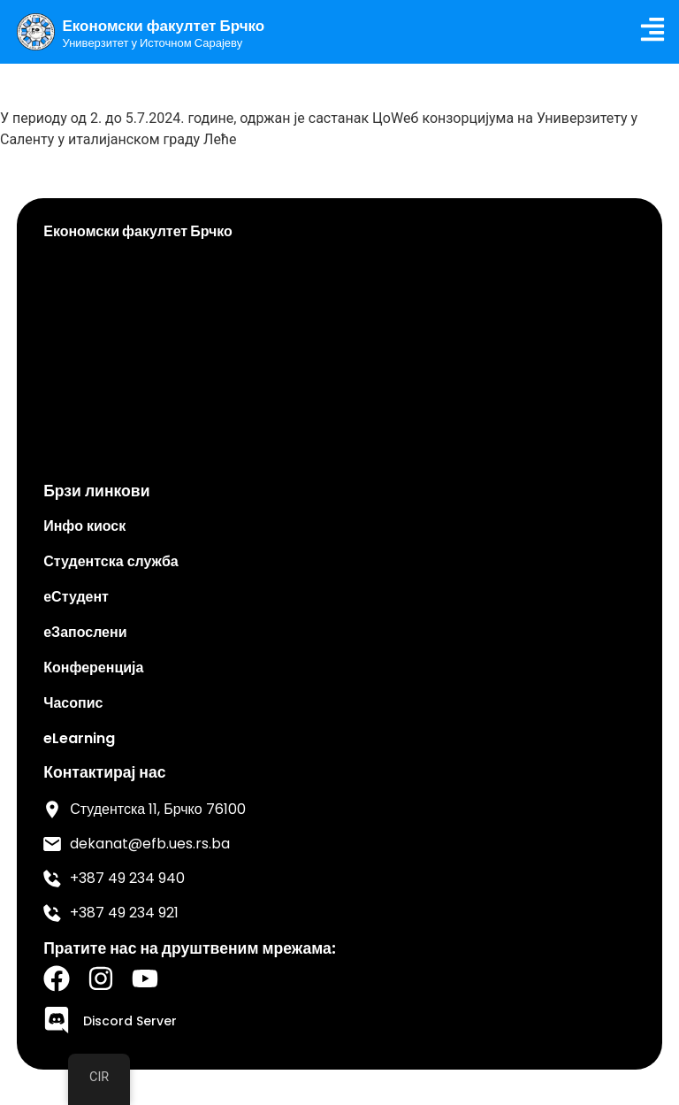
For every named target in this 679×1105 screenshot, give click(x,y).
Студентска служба (111, 561)
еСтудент (76, 597)
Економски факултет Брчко (164, 25)
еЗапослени (84, 632)
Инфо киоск (84, 526)
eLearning (79, 738)
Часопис (73, 703)
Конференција (93, 667)
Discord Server (130, 1021)
